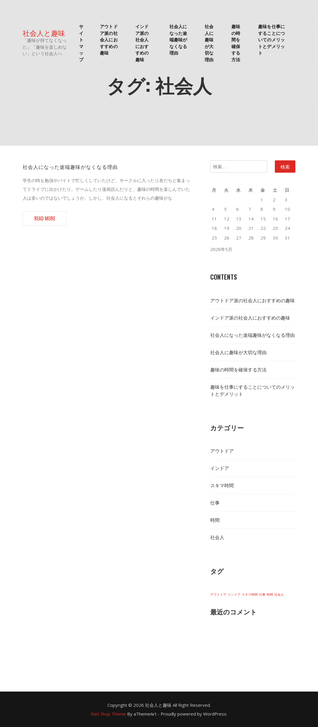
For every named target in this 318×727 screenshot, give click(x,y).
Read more (44, 218)
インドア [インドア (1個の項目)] (234, 594)
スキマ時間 (222, 485)
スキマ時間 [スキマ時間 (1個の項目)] (250, 594)
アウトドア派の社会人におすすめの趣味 (108, 39)
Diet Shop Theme (108, 714)
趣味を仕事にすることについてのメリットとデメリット (271, 39)
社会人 (217, 537)
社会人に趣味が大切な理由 (209, 42)
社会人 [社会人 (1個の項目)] (279, 594)
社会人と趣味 (44, 32)
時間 (215, 520)
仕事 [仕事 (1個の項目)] (262, 594)
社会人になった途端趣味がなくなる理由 (178, 39)
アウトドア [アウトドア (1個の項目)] (218, 594)
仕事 (215, 503)
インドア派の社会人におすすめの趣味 (142, 42)
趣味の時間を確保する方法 (235, 42)
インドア (219, 468)
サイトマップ (81, 42)
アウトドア (222, 451)
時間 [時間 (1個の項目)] (270, 594)
